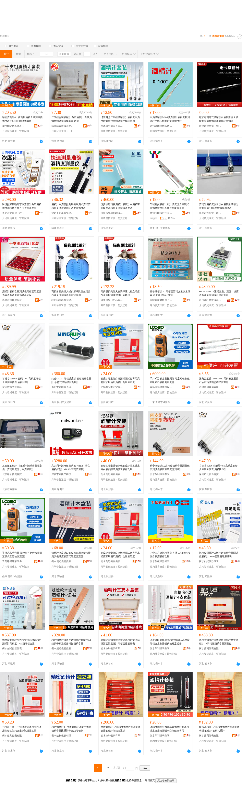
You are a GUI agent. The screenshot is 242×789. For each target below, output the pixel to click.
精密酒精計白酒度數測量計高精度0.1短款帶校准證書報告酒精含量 (71, 641)
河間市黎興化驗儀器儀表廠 (112, 213)
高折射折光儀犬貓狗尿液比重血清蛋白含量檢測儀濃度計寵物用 (70, 293)
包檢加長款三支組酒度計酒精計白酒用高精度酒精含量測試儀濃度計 (21, 729)
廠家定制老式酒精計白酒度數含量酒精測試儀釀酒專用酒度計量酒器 (218, 119)
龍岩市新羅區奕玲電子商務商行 (62, 213)
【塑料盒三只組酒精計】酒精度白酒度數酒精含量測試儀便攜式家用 (120, 119)
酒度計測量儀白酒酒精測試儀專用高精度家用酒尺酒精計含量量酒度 (120, 380)
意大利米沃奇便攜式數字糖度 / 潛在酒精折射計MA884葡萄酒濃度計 (70, 467)
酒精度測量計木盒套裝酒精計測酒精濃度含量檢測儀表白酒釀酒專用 (169, 729)
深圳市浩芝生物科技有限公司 (13, 387)
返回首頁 (150, 780)
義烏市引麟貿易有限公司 (13, 300)
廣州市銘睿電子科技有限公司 (62, 387)
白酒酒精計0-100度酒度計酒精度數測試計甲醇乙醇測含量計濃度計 (170, 119)
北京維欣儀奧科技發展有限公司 (13, 474)
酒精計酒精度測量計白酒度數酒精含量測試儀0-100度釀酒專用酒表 (218, 206)
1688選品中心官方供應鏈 (112, 387)
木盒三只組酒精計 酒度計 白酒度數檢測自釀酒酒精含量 (170, 554)
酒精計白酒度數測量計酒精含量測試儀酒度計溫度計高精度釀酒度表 (120, 641)
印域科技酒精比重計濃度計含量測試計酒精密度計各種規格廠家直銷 (169, 206)
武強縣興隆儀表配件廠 (62, 125)
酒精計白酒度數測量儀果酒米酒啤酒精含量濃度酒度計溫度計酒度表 (70, 206)
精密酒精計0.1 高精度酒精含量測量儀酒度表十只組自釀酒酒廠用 (22, 119)
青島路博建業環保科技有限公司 (13, 561)
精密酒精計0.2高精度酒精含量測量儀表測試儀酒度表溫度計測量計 (170, 467)
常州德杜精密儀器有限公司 (210, 300)
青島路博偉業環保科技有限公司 (161, 387)
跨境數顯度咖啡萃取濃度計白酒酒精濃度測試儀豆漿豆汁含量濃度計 (21, 206)
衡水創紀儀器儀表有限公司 (13, 125)
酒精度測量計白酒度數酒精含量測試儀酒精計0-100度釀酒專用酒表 (218, 554)
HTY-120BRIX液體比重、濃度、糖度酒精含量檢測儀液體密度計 (219, 293)
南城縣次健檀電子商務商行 (161, 300)
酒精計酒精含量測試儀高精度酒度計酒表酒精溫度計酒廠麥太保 (21, 293)
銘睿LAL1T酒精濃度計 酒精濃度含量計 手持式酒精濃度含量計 (71, 380)
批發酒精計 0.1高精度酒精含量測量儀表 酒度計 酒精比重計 (170, 293)
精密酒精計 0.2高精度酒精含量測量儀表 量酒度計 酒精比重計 (219, 729)
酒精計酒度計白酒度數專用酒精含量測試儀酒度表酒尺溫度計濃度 (70, 554)
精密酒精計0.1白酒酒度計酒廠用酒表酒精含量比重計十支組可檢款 (71, 729)
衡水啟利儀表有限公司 (112, 125)
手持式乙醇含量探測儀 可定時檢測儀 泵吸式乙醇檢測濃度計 (170, 380)
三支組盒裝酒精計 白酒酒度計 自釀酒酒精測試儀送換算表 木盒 (71, 119)
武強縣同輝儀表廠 (209, 387)
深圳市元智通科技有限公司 (210, 474)
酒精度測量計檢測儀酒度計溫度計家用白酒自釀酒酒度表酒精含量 (120, 467)
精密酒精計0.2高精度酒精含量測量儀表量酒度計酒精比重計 (120, 729)
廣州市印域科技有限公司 (161, 213)
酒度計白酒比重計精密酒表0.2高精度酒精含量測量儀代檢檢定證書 (170, 641)
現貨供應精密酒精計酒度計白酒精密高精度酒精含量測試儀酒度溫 (120, 206)
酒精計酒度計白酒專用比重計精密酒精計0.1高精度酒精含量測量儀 (218, 641)
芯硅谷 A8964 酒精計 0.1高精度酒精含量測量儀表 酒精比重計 (21, 380)
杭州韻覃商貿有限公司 (62, 300)
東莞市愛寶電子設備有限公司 (13, 213)
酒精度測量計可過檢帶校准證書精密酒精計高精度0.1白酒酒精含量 (21, 641)
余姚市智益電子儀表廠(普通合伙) (210, 125)
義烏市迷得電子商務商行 (210, 213)
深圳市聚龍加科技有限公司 (62, 474)
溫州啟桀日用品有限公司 (112, 300)
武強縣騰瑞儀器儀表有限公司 (161, 125)
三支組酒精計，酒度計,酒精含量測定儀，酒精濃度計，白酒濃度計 (22, 467)
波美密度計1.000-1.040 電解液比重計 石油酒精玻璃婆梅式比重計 (218, 380)
